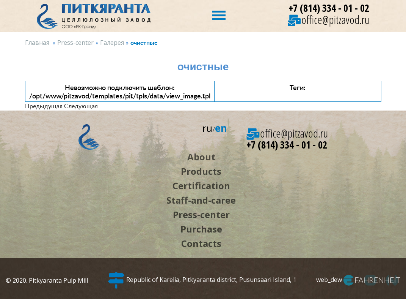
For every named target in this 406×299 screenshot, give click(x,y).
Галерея (112, 42)
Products (201, 171)
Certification (201, 185)
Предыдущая (44, 106)
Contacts (201, 243)
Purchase (201, 229)
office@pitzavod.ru (328, 19)
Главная (37, 42)
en (221, 128)
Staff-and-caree (201, 200)
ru (207, 128)
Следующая (81, 106)
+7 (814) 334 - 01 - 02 (329, 8)
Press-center (75, 42)
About (201, 156)
